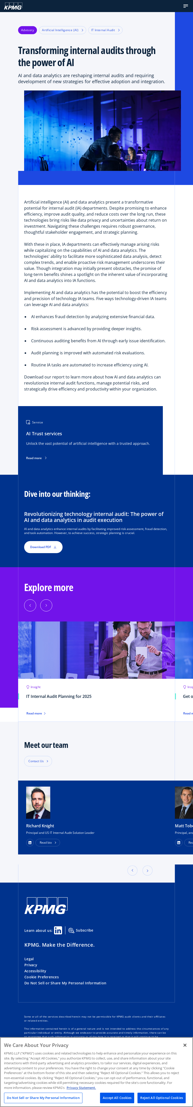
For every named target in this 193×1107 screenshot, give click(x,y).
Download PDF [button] (43, 547)
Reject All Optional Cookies (161, 1097)
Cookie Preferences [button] (41, 977)
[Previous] (30, 605)
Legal (29, 958)
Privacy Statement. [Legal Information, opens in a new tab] (81, 1087)
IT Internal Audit (105, 30)
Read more (36, 458)
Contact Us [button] (36, 761)
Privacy (30, 964)
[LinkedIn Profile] (30, 842)
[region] (96, 1072)
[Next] (46, 605)
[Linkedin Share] (58, 930)
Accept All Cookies (117, 1097)
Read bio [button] (46, 842)
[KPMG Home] (13, 6)
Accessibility (35, 971)
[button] (185, 6)
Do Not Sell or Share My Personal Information (65, 983)
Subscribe (80, 930)
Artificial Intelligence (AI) (62, 30)
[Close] (184, 1045)
